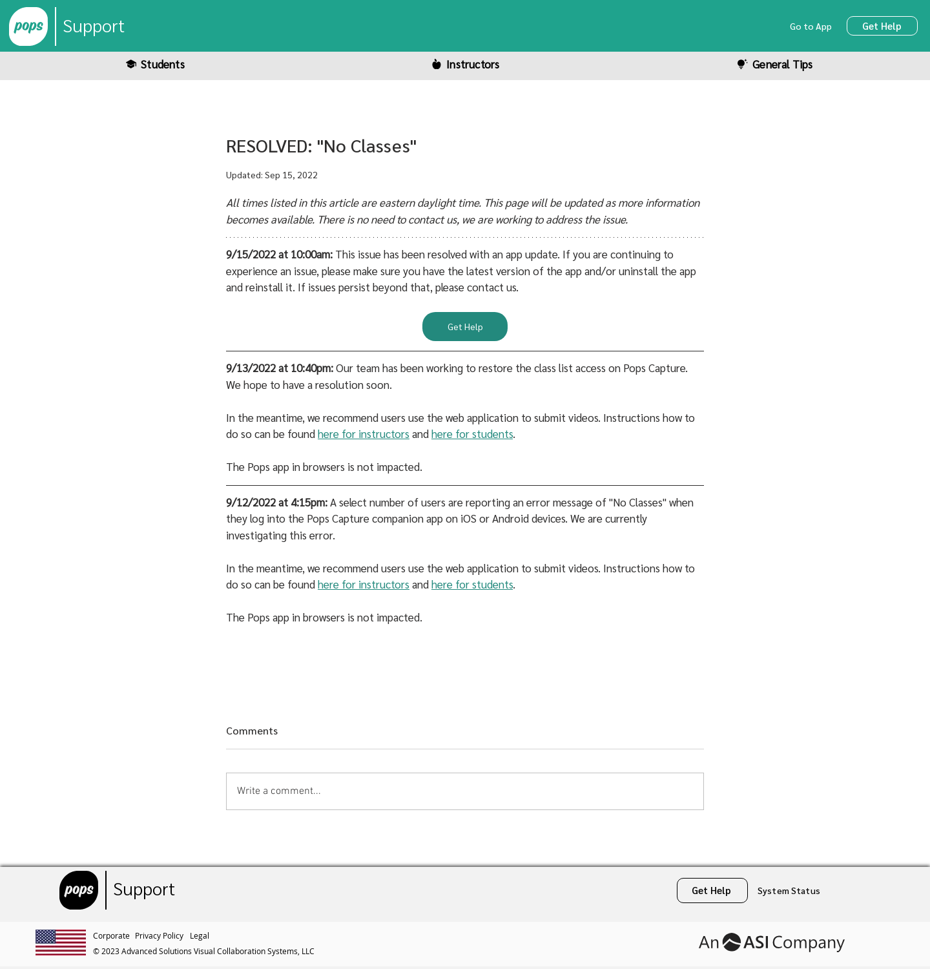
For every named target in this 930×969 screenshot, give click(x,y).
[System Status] (789, 890)
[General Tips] (774, 63)
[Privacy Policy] (162, 936)
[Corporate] (114, 936)
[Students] (155, 63)
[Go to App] (812, 26)
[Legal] (201, 936)
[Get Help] (882, 26)
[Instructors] (465, 63)
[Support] (93, 26)
